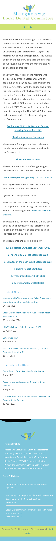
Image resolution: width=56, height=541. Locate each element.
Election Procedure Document (28, 137)
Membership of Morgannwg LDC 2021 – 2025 (28, 177)
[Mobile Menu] (28, 27)
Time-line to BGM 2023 (28, 159)
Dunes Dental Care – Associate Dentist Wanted (26, 484)
